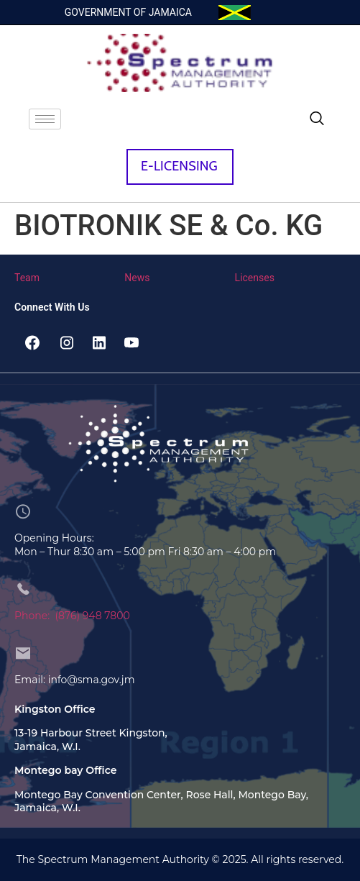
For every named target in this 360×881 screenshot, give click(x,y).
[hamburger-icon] (45, 119)
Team (27, 277)
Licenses (254, 277)
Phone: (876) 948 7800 (72, 615)
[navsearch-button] (317, 119)
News (136, 277)
